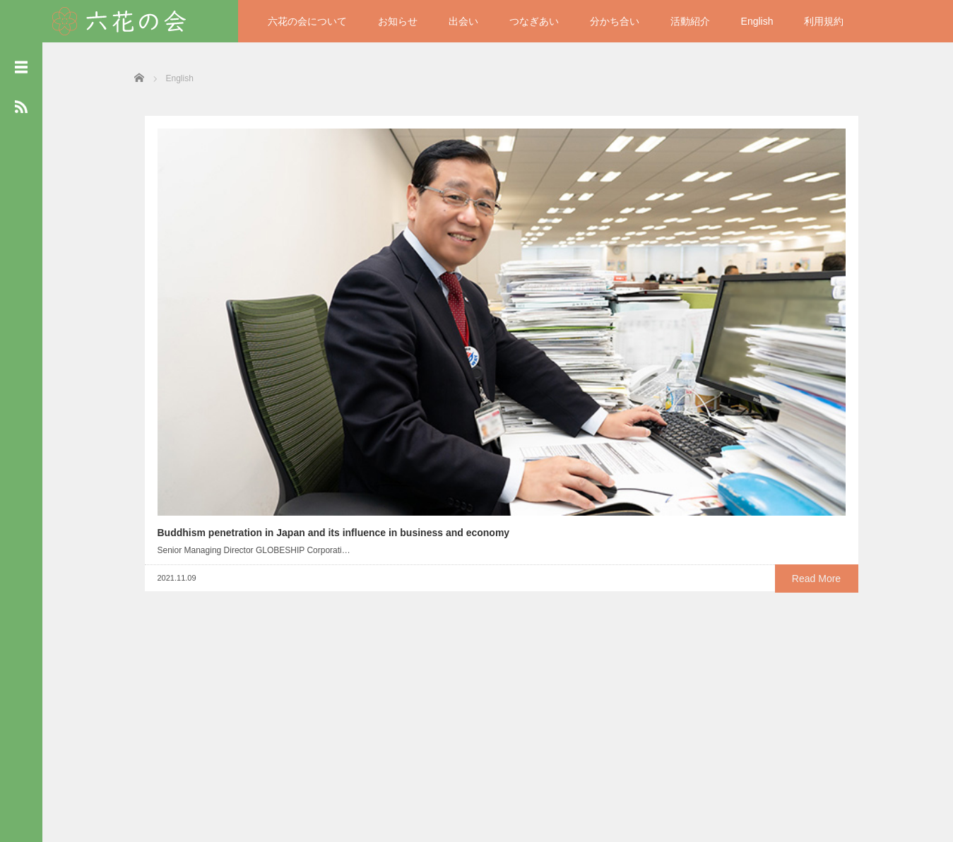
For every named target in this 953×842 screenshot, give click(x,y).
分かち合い (614, 21)
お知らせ (398, 21)
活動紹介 (690, 21)
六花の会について (307, 21)
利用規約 (824, 21)
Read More (268, 380)
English (757, 21)
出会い (463, 21)
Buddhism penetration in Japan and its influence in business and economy (221, 302)
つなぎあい (534, 21)
